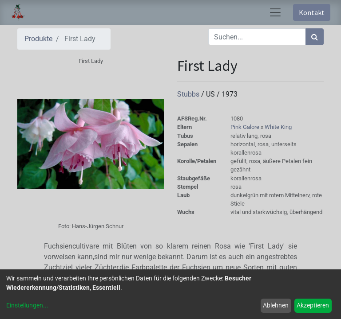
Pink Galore (245, 127)
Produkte (38, 39)
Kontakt (312, 12)
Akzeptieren (313, 305)
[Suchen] (314, 36)
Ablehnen (276, 305)
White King (278, 127)
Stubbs (189, 94)
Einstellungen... (27, 305)
